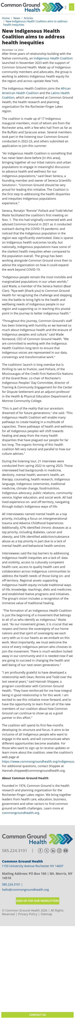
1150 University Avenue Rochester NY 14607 (32, 866)
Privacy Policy (27, 914)
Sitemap (46, 914)
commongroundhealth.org (20, 813)
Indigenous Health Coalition (53, 58)
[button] (65, 6)
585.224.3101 (14, 850)
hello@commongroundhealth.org (25, 890)
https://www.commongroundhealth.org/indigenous (38, 761)
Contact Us (37, 1015)
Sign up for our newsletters (37, 901)
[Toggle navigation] (71, 7)
